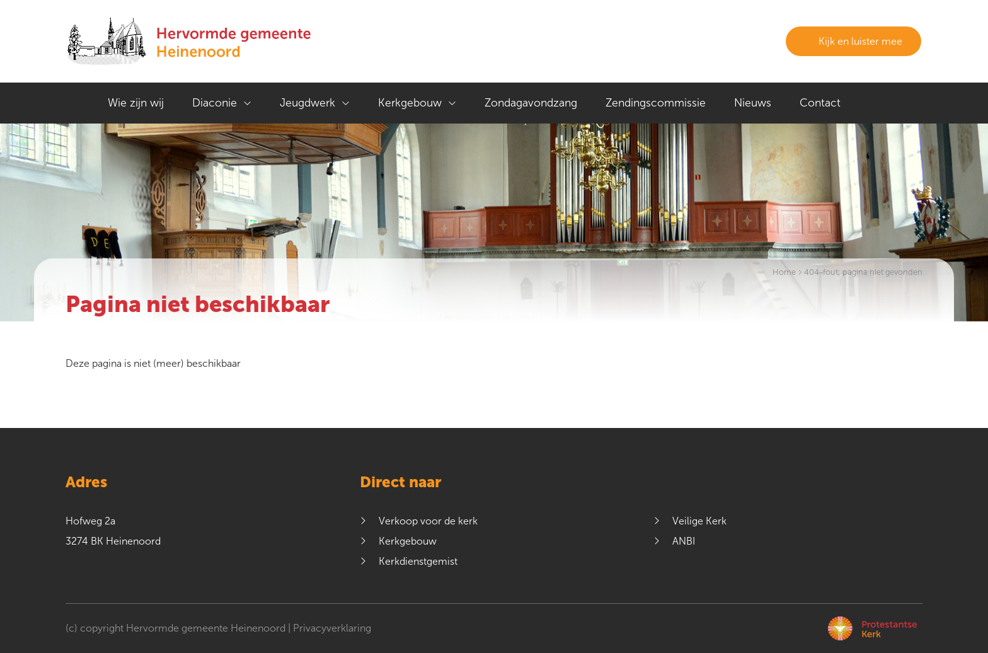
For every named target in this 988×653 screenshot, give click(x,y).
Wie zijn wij (136, 102)
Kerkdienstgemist (418, 561)
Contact (820, 102)
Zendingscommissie (656, 102)
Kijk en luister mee (853, 41)
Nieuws (752, 102)
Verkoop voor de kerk (428, 521)
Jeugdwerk (307, 102)
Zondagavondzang (531, 102)
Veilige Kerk (699, 521)
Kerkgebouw (410, 102)
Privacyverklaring (332, 628)
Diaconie (214, 102)
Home (784, 272)
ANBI (683, 541)
